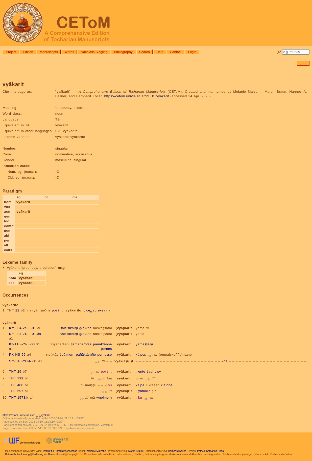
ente (141, 371)
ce (89, 310)
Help (159, 52)
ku (140, 397)
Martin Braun (135, 451)
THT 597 (16, 391)
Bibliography (123, 52)
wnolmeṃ (104, 397)
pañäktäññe (102, 344)
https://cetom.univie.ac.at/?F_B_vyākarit (136, 96)
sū (156, 391)
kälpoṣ (141, 354)
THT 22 (13, 310)
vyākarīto (73, 310)
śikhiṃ (72, 328)
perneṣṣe (104, 354)
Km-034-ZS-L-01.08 (25, 334)
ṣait (63, 328)
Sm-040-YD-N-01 (23, 361)
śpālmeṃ (67, 354)
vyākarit (124, 344)
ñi (82, 385)
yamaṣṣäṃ (144, 344)
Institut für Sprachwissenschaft (60, 451)
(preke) (99, 310)
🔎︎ (279, 52)
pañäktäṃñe (86, 354)
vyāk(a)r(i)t (123, 361)
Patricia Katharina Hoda (210, 451)
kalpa (140, 385)
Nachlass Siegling (94, 52)
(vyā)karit (124, 328)
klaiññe (167, 385)
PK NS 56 (17, 354)
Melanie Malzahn (96, 451)
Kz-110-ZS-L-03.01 (24, 344)
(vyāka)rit (124, 391)
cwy (158, 371)
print (303, 63)
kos (224, 361)
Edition (28, 52)
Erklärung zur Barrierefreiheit (48, 454)
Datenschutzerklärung (17, 454)
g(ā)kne (85, 328)
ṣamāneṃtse (81, 344)
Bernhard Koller (177, 451)
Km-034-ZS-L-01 (22, 328)
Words (69, 52)
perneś (106, 349)
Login (192, 52)
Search (144, 52)
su (110, 385)
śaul (150, 371)
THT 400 (16, 385)
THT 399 (16, 378)
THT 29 (15, 371)
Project (11, 52)
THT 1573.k (18, 397)
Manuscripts (49, 52)
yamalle (144, 391)
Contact (175, 52)
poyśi (56, 310)
